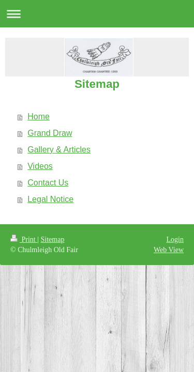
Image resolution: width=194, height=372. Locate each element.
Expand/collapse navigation (97, 14)
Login (175, 239)
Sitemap (53, 239)
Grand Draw (49, 133)
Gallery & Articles (59, 149)
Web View (169, 250)
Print (23, 239)
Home (38, 116)
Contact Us (47, 182)
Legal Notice (50, 199)
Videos (40, 166)
